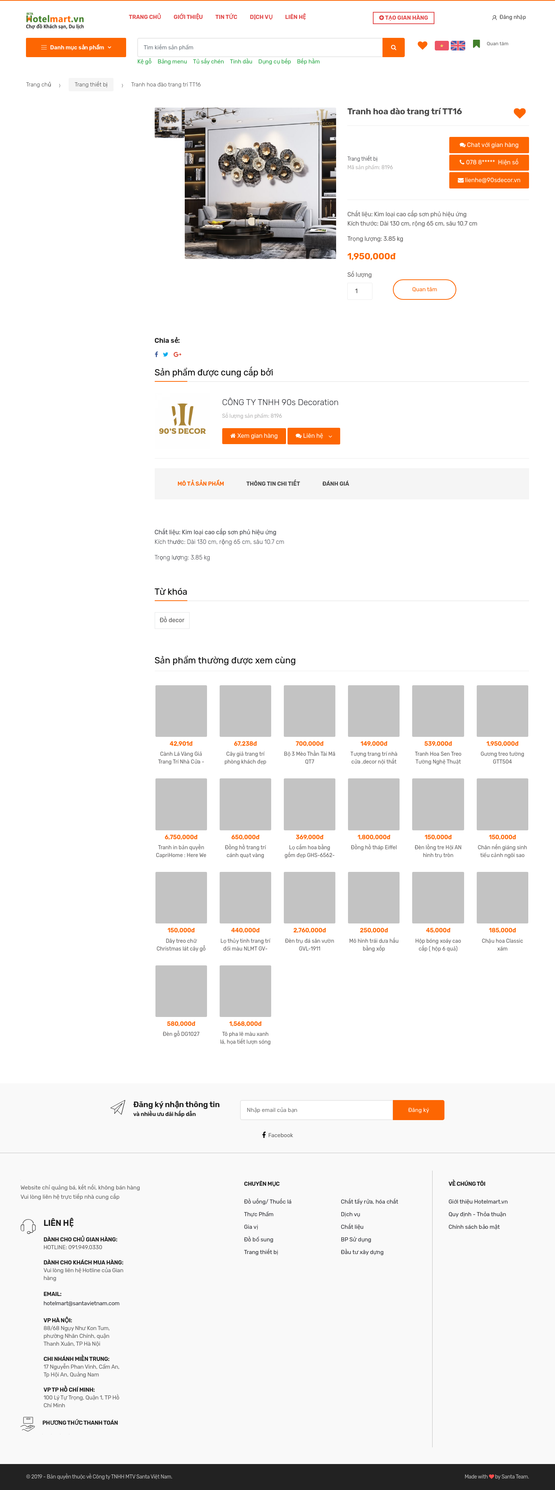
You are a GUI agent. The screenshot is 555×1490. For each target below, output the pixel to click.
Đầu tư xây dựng (362, 1252)
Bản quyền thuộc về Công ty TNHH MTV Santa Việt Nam (109, 1477)
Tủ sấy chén (208, 61)
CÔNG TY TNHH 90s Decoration (280, 402)
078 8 (489, 162)
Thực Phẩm (259, 1214)
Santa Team (515, 1477)
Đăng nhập (509, 17)
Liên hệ (295, 17)
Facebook (277, 1135)
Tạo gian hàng (403, 17)
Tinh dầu (241, 61)
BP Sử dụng (356, 1239)
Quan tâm (424, 289)
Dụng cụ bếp (274, 61)
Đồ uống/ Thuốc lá (268, 1201)
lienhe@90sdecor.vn (489, 180)
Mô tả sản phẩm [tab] (201, 483)
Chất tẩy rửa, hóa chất (369, 1201)
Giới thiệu (188, 17)
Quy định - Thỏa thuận (477, 1214)
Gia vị (251, 1227)
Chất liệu (352, 1227)
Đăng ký (418, 1110)
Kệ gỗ (144, 61)
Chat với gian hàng (489, 144)
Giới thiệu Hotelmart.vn (478, 1201)
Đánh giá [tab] (335, 483)
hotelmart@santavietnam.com (81, 1303)
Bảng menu (172, 61)
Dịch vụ (261, 17)
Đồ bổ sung (258, 1239)
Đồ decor (172, 620)
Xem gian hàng (254, 435)
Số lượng (359, 274)
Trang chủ (145, 17)
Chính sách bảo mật (474, 1227)
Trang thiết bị (91, 84)
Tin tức (226, 17)
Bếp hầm (308, 61)
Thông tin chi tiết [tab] (273, 483)
